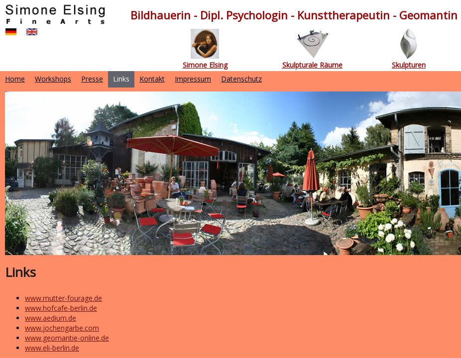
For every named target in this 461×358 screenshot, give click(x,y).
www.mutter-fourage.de (63, 298)
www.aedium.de (50, 318)
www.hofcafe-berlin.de (61, 308)
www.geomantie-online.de (67, 338)
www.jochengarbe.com (62, 328)
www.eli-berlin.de (52, 348)
